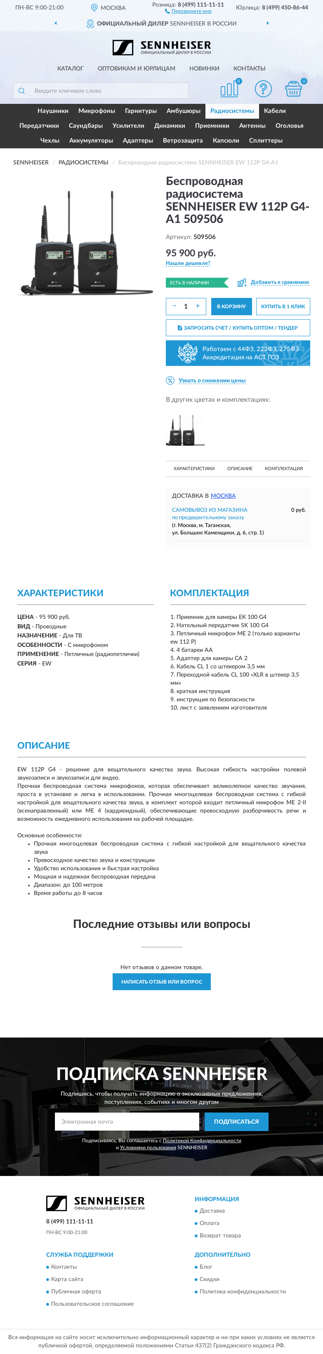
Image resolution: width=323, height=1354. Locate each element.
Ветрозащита (183, 141)
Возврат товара (220, 1236)
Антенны (252, 126)
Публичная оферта (76, 1292)
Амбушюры (183, 111)
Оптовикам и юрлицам (136, 69)
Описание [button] (239, 468)
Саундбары (86, 126)
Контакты (249, 69)
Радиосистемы (232, 111)
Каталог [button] (70, 69)
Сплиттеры (266, 141)
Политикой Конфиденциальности (202, 1140)
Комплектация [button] (284, 468)
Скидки (209, 1279)
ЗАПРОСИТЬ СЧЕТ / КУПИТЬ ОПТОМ (238, 328)
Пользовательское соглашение (92, 1304)
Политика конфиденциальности (243, 1292)
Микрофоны (96, 111)
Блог (206, 1267)
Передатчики (39, 126)
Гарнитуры (141, 111)
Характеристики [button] (194, 468)
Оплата (209, 1224)
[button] (188, 10)
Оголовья (290, 126)
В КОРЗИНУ (231, 306)
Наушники (53, 111)
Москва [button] (223, 496)
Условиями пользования (148, 1147)
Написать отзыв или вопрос (161, 981)
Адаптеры (138, 141)
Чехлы (49, 141)
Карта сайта (67, 1279)
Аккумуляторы (91, 141)
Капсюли (226, 141)
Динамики (169, 126)
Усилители (128, 126)
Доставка (212, 1211)
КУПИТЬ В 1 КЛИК (283, 306)
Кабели (275, 111)
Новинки (204, 69)
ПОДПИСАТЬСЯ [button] (236, 1122)
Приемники (212, 126)
